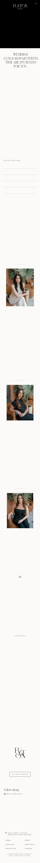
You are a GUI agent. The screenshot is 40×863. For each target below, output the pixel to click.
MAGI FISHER (16, 160)
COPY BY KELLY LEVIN (22, 855)
